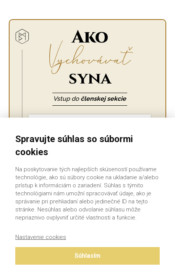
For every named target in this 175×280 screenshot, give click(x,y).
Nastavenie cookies (40, 237)
